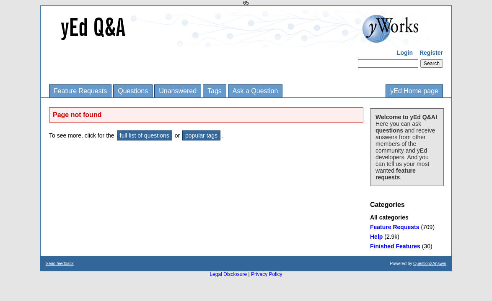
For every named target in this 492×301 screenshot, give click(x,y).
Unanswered (178, 90)
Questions (133, 90)
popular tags (201, 135)
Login (405, 52)
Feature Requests (80, 90)
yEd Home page (414, 90)
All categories (389, 217)
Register (431, 52)
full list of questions (144, 135)
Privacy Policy (266, 274)
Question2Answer (429, 263)
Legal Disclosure (228, 274)
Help (376, 236)
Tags (214, 90)
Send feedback (60, 263)
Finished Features (395, 246)
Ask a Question (255, 90)
